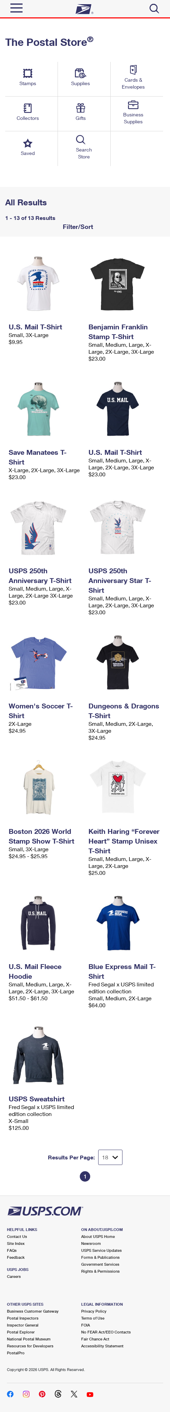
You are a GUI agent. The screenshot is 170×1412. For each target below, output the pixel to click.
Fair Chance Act (95, 1339)
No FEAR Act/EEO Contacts (106, 1332)
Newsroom (91, 1243)
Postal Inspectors (23, 1318)
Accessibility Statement (102, 1346)
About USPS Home (98, 1236)
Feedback (16, 1257)
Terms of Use (92, 1318)
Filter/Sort (77, 226)
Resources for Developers (30, 1346)
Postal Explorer (21, 1332)
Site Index (16, 1243)
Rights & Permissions (100, 1271)
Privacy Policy (94, 1311)
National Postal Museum (29, 1339)
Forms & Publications (100, 1257)
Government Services (100, 1264)
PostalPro (16, 1353)
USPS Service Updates (101, 1250)
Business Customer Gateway (33, 1311)
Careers (14, 1276)
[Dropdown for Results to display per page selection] (110, 1157)
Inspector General (23, 1325)
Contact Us (17, 1236)
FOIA (85, 1325)
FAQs (12, 1250)
